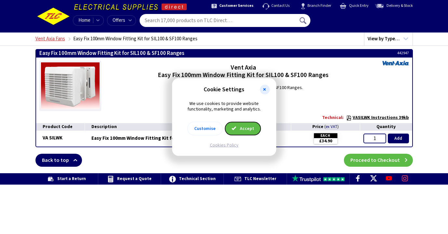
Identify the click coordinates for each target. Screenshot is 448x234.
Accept (243, 128)
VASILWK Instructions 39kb (377, 117)
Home (84, 20)
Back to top (62, 160)
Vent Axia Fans (50, 38)
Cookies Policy (224, 145)
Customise (205, 128)
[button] (265, 90)
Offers (122, 20)
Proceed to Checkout (381, 160)
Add (398, 138)
